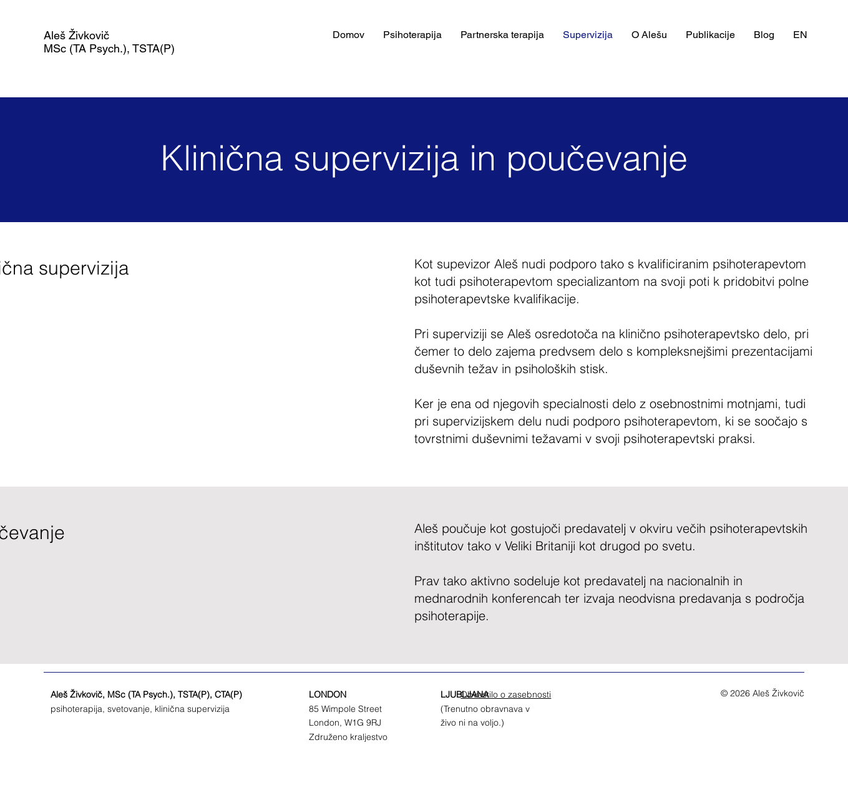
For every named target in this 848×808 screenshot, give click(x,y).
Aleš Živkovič (76, 35)
